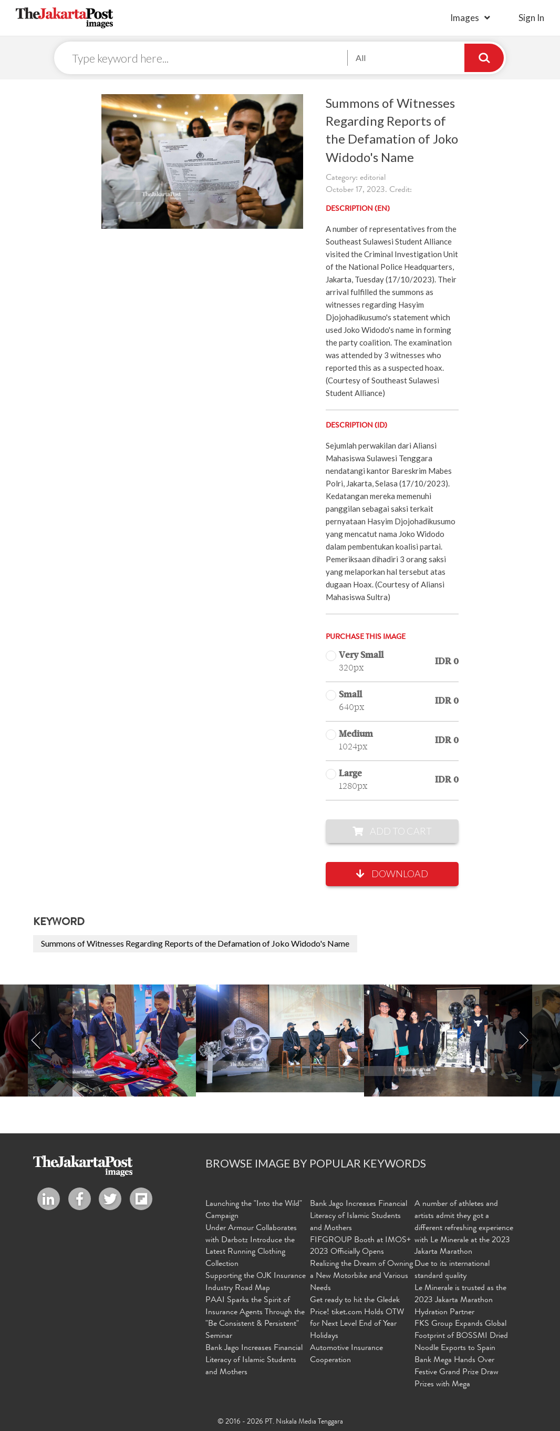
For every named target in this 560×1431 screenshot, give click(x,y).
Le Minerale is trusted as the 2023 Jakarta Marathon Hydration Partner (460, 1300)
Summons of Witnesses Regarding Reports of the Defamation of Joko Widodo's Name (195, 943)
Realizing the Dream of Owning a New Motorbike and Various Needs (361, 1276)
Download (392, 873)
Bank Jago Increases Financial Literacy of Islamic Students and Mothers (254, 1360)
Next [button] (524, 1041)
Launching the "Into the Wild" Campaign (253, 1210)
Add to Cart (392, 831)
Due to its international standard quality (452, 1270)
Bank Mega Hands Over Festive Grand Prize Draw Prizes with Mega (456, 1372)
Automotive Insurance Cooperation (346, 1354)
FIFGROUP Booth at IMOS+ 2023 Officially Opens (360, 1246)
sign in (531, 17)
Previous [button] (36, 1041)
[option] (280, 1038)
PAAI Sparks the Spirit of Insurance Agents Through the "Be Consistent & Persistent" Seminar (255, 1318)
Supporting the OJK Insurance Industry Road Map (255, 1282)
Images (464, 17)
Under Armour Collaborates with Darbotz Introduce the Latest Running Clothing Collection (251, 1246)
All (361, 58)
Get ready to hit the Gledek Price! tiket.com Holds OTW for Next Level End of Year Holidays (357, 1318)
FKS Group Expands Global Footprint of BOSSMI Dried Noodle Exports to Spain (461, 1336)
